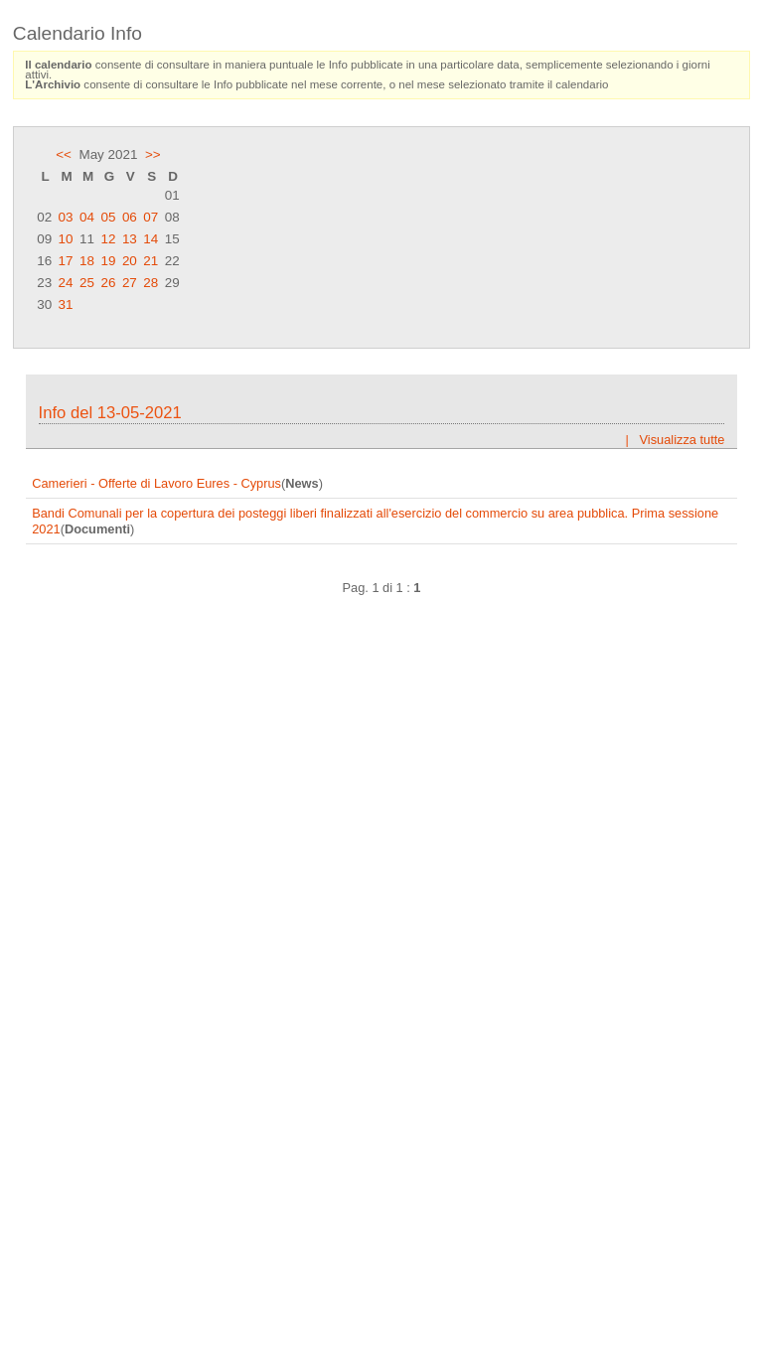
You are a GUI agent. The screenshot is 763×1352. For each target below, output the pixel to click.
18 (86, 260)
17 (66, 260)
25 (86, 282)
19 (107, 260)
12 (107, 238)
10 (66, 238)
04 (86, 217)
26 (107, 282)
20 (129, 260)
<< (64, 154)
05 (107, 217)
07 (150, 217)
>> (153, 154)
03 (66, 217)
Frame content (381, 845)
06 (129, 217)
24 (66, 282)
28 (150, 282)
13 (129, 238)
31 (66, 304)
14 (150, 238)
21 (150, 260)
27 (129, 282)
